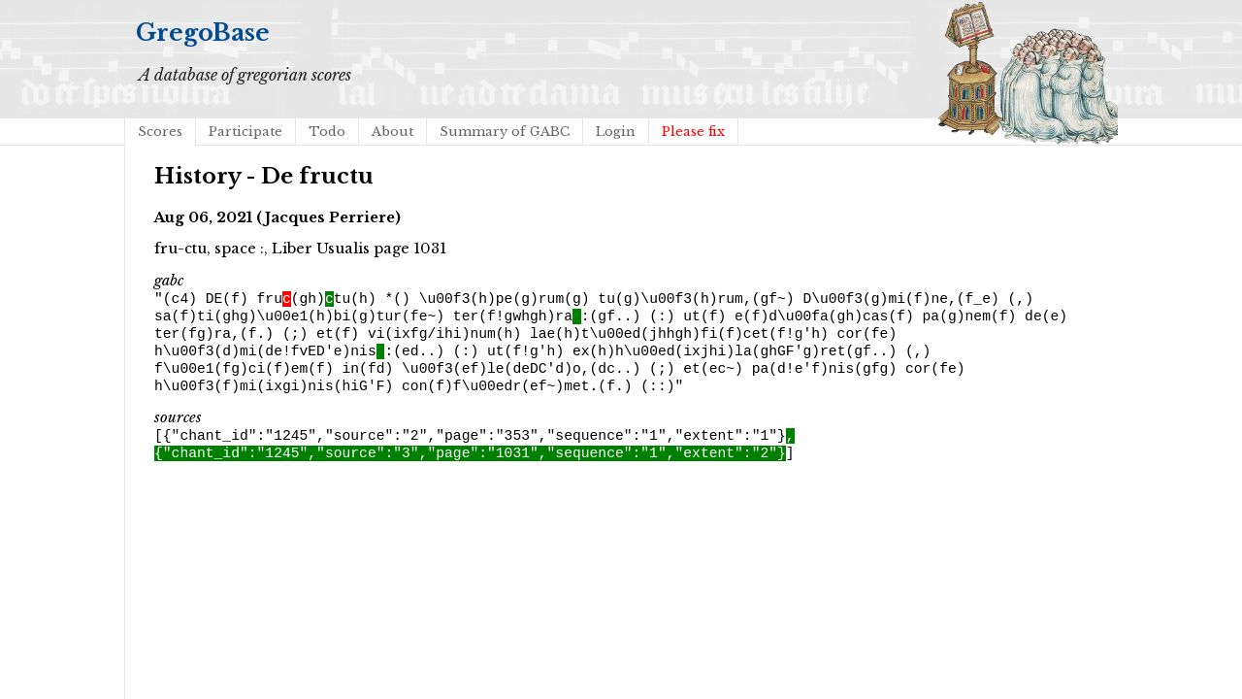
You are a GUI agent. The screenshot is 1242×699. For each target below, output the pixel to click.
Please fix (693, 131)
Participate (245, 131)
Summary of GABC (505, 131)
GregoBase (203, 32)
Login (616, 131)
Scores (160, 131)
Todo (327, 131)
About (392, 131)
